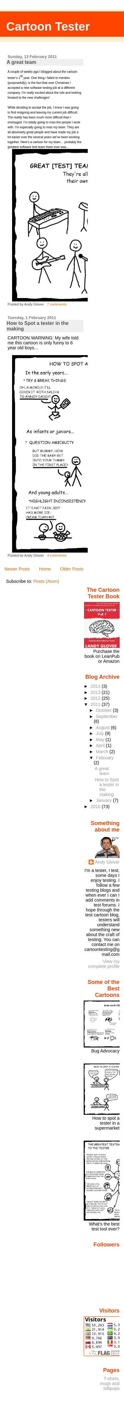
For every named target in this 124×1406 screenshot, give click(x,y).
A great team (21, 62)
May (100, 739)
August (103, 727)
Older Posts (71, 568)
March (102, 751)
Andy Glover (107, 862)
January (104, 800)
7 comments (57, 304)
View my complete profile (104, 964)
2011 (96, 704)
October (104, 710)
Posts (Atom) (46, 581)
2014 (96, 686)
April (101, 745)
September (106, 716)
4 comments (57, 555)
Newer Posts (17, 568)
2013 (96, 692)
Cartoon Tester (48, 26)
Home (45, 568)
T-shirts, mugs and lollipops (110, 1383)
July (100, 733)
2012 (96, 698)
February (104, 757)
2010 (96, 806)
